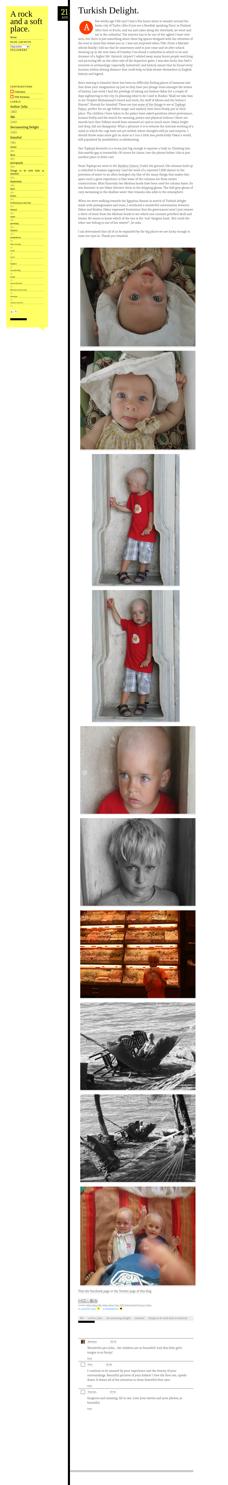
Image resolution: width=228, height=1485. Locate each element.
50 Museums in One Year (20, 203)
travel (12, 257)
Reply (89, 1358)
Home (13, 37)
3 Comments (110, 1308)
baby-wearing (15, 244)
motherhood (15, 237)
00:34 (113, 1341)
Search (15, 311)
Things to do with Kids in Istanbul (27, 172)
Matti (12, 189)
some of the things (150, 104)
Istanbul (16, 137)
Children (13, 230)
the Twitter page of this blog (132, 1291)
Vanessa (92, 1391)
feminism (13, 296)
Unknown (19, 91)
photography (16, 162)
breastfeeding (15, 270)
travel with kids (16, 283)
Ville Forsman (22, 96)
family (12, 277)
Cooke (12, 251)
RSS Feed (11, 311)
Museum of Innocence (18, 290)
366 (12, 117)
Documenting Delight (24, 127)
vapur (12, 216)
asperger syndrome (16, 303)
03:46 (113, 1391)
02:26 (109, 1364)
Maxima (92, 1341)
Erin (90, 1364)
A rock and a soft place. (26, 21)
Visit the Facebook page (94, 1291)
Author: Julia (19, 106)
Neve (12, 155)
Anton (13, 147)
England (13, 264)
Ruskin (13, 196)
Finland (13, 209)
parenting (14, 223)
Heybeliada (16, 181)
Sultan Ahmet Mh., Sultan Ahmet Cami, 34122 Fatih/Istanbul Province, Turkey (119, 1305)
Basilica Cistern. (129, 166)
